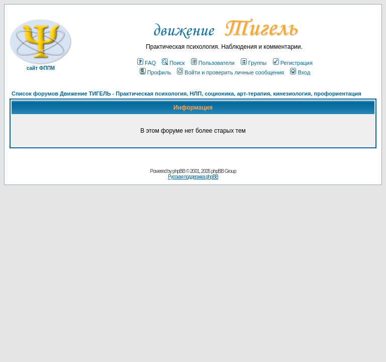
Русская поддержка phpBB (193, 176)
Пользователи (213, 63)
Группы (254, 63)
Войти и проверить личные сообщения (230, 72)
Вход (300, 72)
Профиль (155, 72)
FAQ (146, 63)
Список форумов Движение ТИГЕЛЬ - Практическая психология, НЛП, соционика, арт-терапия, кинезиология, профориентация (186, 93)
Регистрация (293, 63)
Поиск (173, 63)
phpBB (178, 171)
